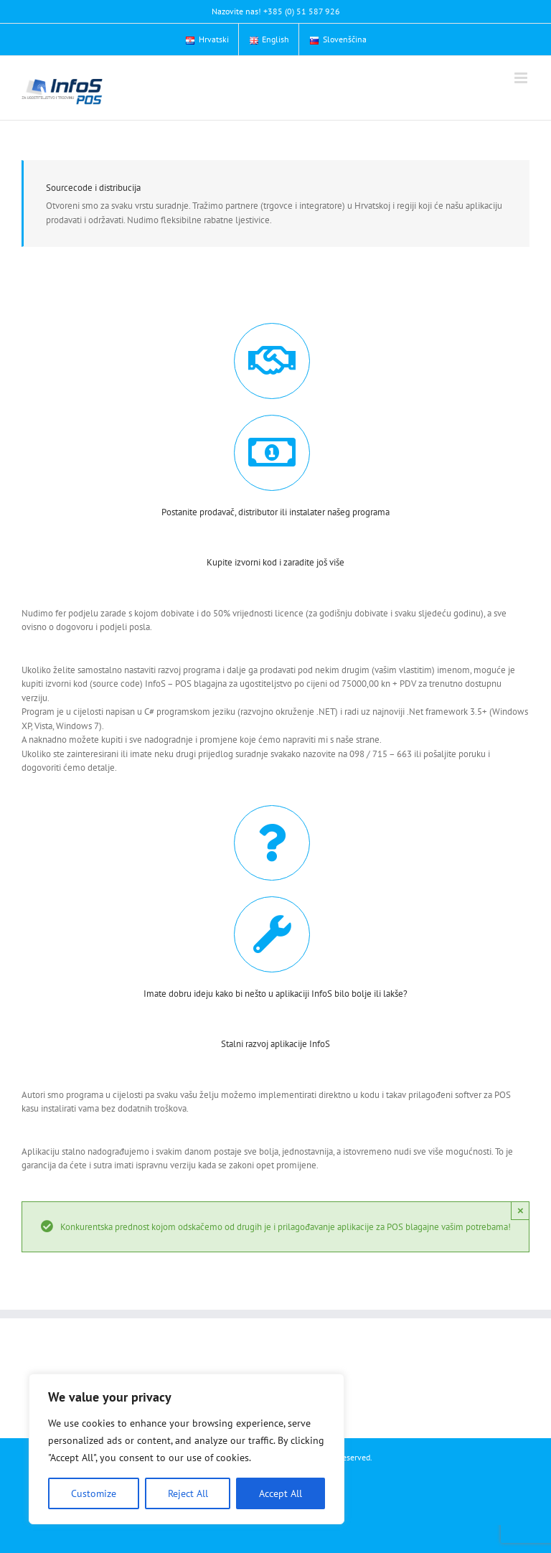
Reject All (188, 1493)
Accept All (280, 1493)
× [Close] (520, 1210)
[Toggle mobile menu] (521, 77)
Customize (93, 1493)
